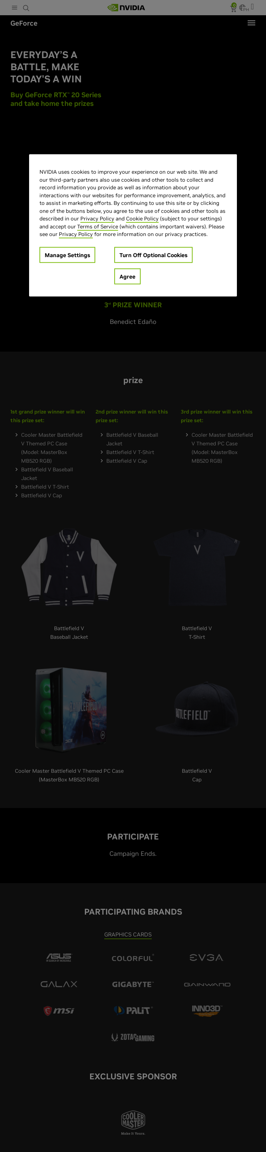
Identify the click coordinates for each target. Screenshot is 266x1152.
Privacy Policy (97, 218)
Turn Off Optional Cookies (153, 254)
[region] (133, 225)
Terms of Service (97, 226)
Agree (127, 276)
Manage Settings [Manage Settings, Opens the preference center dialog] (67, 254)
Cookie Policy (142, 218)
